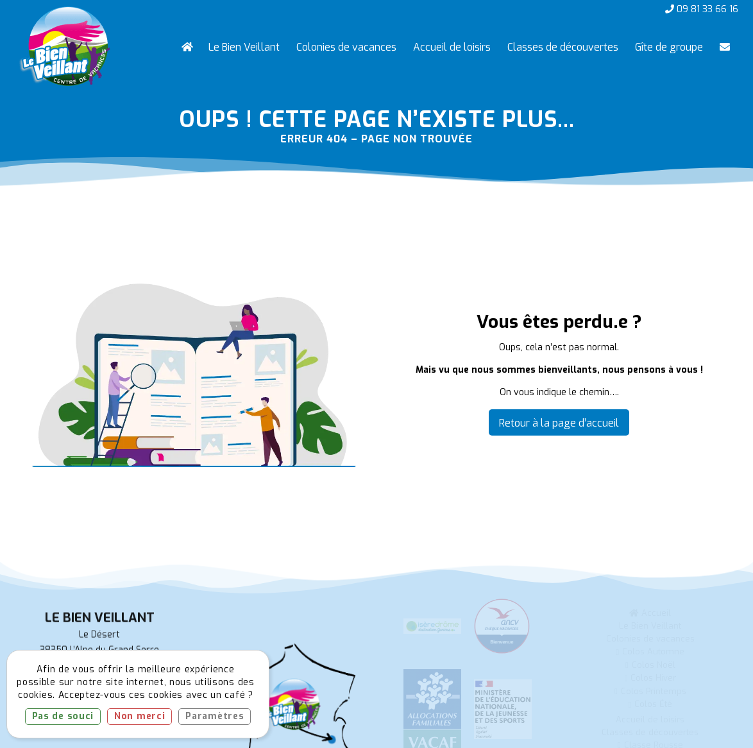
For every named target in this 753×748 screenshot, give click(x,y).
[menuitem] (186, 47)
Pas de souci (63, 716)
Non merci (139, 716)
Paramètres (214, 716)
